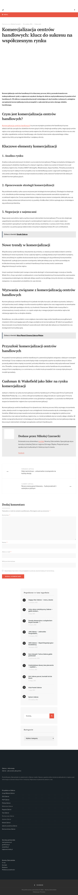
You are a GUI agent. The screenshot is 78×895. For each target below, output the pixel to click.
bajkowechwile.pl (7, 849)
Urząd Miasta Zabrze (8, 793)
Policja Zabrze (6, 803)
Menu (5, 14)
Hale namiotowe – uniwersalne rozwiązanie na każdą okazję (38, 471)
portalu (41, 441)
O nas (4, 862)
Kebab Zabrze (6, 822)
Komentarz (6, 515)
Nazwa (4, 542)
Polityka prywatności (8, 869)
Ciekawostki (38, 24)
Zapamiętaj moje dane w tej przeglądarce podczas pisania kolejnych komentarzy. (29, 571)
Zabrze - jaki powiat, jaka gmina (11, 771)
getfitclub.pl (6, 844)
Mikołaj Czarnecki (16, 24)
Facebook (21, 453)
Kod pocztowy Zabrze (8, 829)
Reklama (4, 867)
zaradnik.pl (5, 847)
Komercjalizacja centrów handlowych (16, 126)
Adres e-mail (6, 552)
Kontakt (4, 865)
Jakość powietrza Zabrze (9, 826)
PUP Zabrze (5, 800)
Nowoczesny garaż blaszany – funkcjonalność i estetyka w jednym (38, 486)
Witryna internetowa (8, 561)
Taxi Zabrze (5, 813)
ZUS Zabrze (5, 796)
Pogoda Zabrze (6, 809)
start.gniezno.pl (7, 842)
